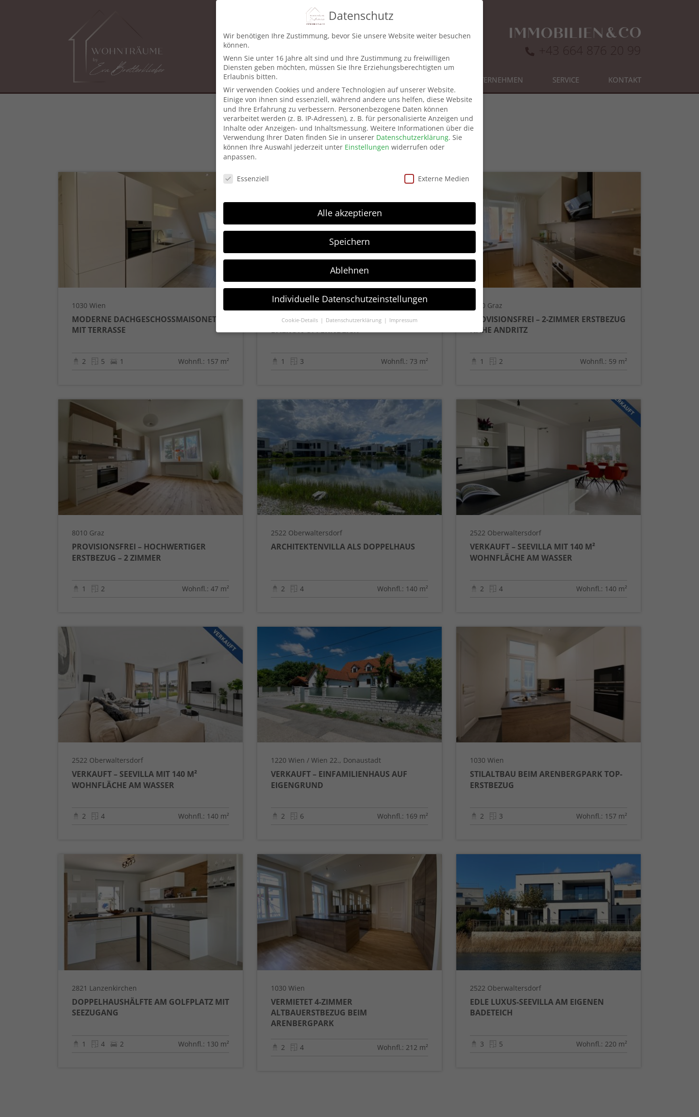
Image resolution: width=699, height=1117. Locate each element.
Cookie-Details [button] (300, 307)
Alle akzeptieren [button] (349, 200)
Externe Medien (436, 165)
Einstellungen (367, 133)
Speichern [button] (349, 228)
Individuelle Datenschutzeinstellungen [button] (350, 286)
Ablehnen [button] (349, 257)
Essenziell (246, 165)
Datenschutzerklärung (412, 124)
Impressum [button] (403, 307)
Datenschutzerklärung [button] (354, 307)
